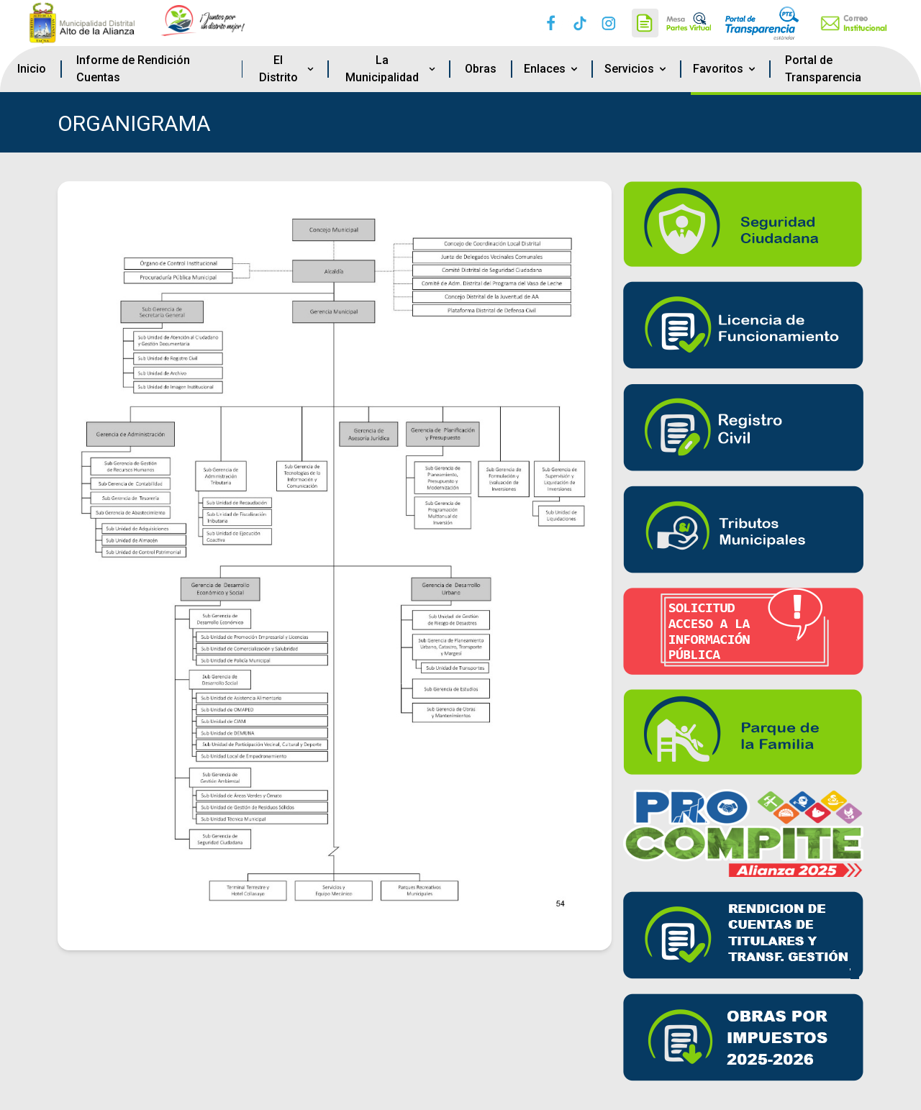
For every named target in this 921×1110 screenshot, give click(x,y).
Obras (480, 69)
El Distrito (287, 68)
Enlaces (552, 69)
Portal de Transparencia (823, 68)
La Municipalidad (391, 68)
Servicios (636, 69)
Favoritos (725, 69)
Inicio (31, 69)
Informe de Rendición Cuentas (133, 68)
